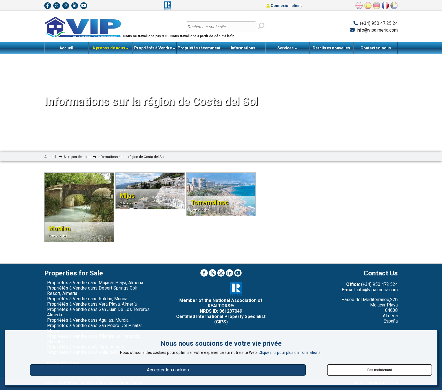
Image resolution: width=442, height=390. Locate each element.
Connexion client (284, 5)
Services (287, 48)
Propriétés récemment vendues (199, 50)
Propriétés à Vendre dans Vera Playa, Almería (92, 304)
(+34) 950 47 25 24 (379, 23)
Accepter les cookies (168, 370)
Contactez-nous (376, 48)
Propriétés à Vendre (154, 48)
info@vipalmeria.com (377, 30)
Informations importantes (243, 50)
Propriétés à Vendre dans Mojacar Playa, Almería (95, 282)
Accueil (66, 48)
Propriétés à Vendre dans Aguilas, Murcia (88, 320)
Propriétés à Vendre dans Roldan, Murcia (87, 298)
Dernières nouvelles (331, 48)
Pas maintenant (379, 370)
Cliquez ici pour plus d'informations (289, 352)
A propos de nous (110, 48)
